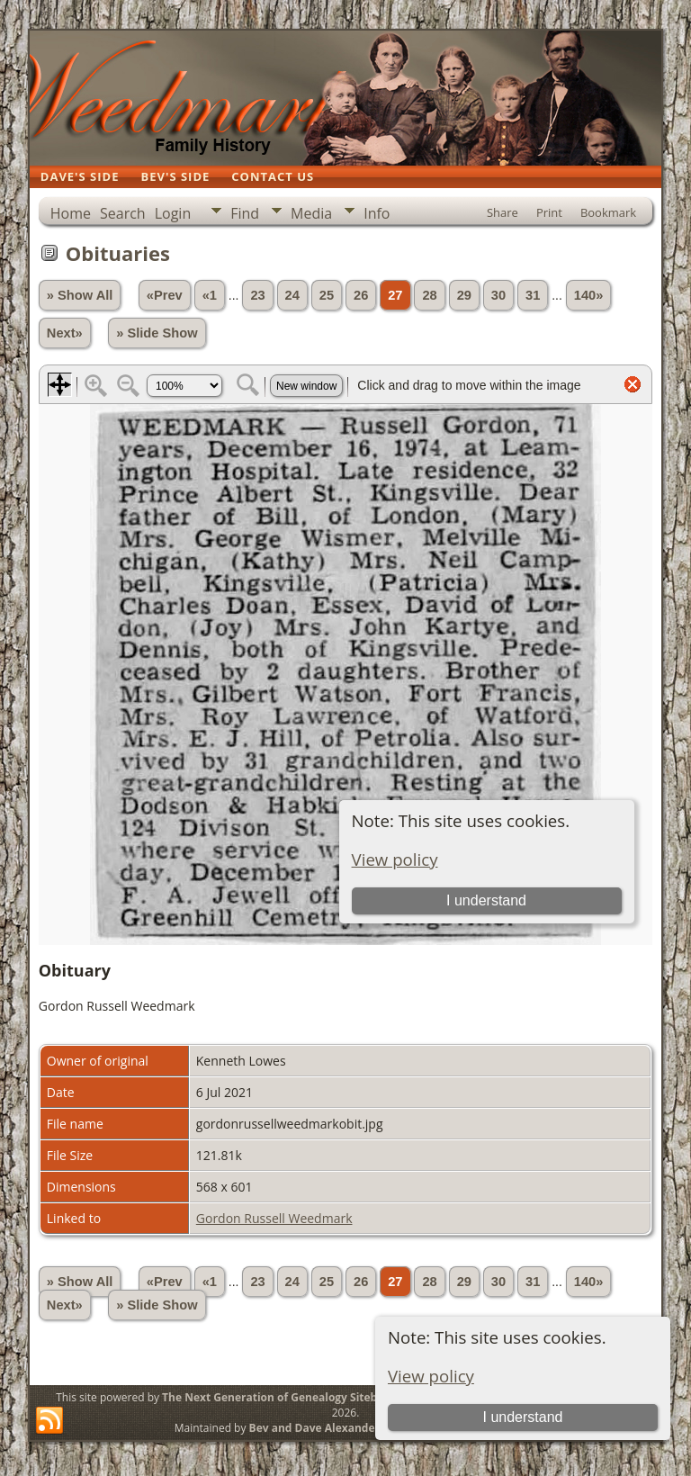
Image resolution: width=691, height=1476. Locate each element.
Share (502, 212)
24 (292, 295)
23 (257, 295)
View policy (431, 1375)
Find (244, 213)
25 (326, 295)
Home (70, 213)
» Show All (80, 295)
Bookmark (608, 212)
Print (549, 212)
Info (376, 213)
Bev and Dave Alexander (314, 1428)
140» (589, 295)
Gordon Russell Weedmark (274, 1218)
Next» (65, 333)
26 (361, 295)
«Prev (165, 295)
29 (464, 295)
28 (429, 295)
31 (532, 295)
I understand (522, 1417)
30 (498, 295)
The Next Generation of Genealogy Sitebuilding (288, 1397)
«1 (209, 295)
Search (123, 213)
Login (173, 213)
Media (311, 213)
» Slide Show (156, 333)
